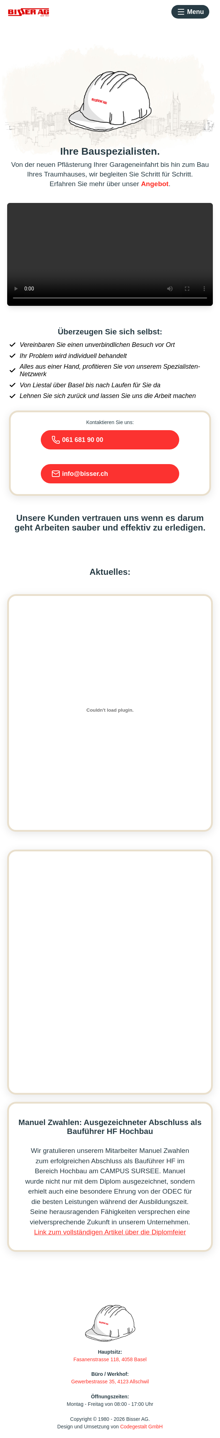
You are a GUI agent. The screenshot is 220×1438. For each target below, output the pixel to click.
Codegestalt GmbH (141, 1426)
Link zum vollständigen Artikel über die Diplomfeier (110, 1232)
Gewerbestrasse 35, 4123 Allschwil (110, 1381)
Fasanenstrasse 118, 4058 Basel (110, 1359)
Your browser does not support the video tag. (110, 254)
